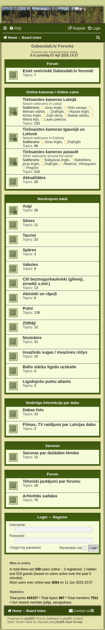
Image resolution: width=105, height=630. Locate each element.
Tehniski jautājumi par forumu (51, 481)
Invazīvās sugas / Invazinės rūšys (55, 352)
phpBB (29, 618)
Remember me (73, 548)
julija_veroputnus (57, 602)
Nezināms (32, 337)
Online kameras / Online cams (52, 92)
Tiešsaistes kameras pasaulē (50, 152)
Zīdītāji (29, 323)
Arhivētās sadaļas (40, 496)
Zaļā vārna (52, 116)
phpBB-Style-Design (69, 622)
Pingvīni (30, 168)
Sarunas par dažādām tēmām (51, 453)
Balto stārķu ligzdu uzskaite (49, 367)
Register (60, 517)
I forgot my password (25, 548)
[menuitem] (15, 28)
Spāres (29, 250)
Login (43, 517)
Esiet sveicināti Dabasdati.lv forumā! (58, 71)
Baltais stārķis (76, 116)
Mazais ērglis (77, 112)
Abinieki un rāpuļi (40, 294)
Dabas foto (33, 410)
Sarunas (52, 446)
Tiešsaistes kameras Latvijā (49, 99)
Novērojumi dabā (52, 199)
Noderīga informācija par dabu (52, 403)
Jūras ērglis (51, 108)
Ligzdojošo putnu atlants (47, 381)
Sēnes (29, 220)
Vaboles (30, 264)
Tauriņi (29, 235)
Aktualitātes (34, 177)
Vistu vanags (75, 108)
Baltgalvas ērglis (55, 160)
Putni (28, 308)
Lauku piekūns (53, 119)
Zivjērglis (55, 112)
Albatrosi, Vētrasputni (78, 164)
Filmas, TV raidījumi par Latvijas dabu (59, 424)
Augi (27, 206)
